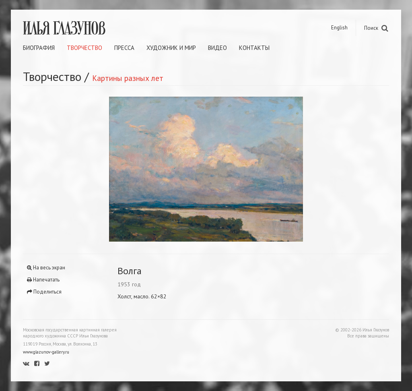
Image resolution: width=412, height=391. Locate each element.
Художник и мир (171, 48)
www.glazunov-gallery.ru (46, 352)
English (339, 27)
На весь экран (46, 267)
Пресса (124, 48)
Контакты (254, 48)
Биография (39, 48)
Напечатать (43, 279)
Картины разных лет (127, 78)
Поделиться (44, 291)
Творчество (84, 48)
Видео (217, 48)
